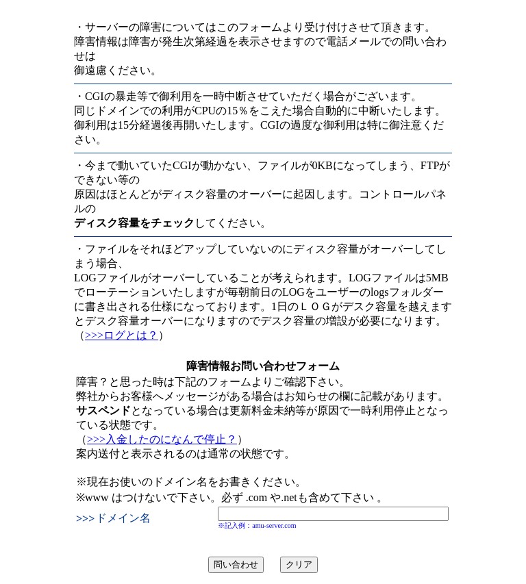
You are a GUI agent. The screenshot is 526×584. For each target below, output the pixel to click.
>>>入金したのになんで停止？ (162, 439)
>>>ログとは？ (121, 335)
